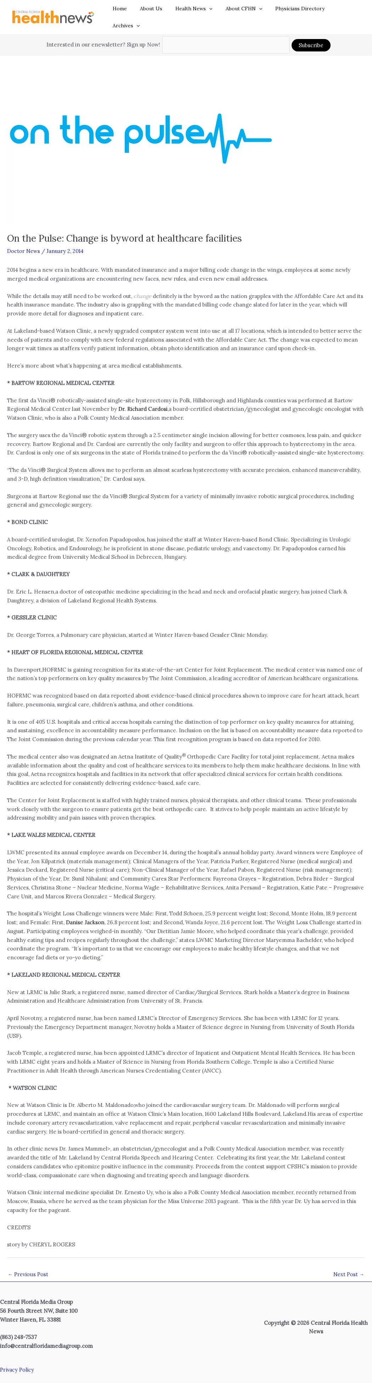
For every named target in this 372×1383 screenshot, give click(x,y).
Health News (193, 11)
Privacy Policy (17, 1359)
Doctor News (23, 240)
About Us (154, 12)
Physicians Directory (293, 12)
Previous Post (28, 1263)
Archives (341, 11)
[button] (208, 11)
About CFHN (240, 11)
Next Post (348, 1263)
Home (126, 12)
